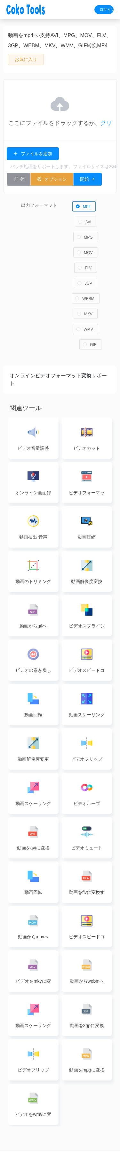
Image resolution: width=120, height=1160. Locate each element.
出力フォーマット (39, 200)
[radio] (84, 201)
